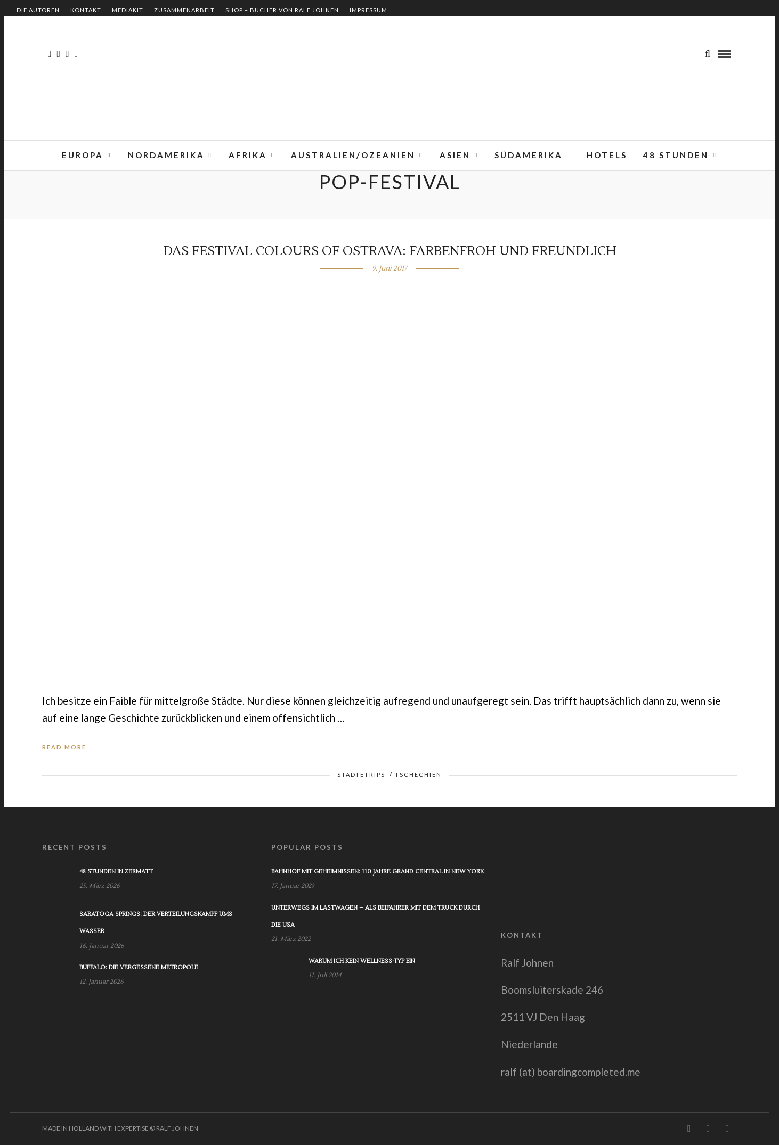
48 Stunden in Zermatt (116, 872)
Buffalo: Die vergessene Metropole (138, 967)
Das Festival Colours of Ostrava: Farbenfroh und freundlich (389, 251)
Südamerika (528, 155)
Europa (82, 155)
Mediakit (127, 9)
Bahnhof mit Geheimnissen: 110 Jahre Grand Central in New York (377, 872)
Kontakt (85, 9)
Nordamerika (166, 155)
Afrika (248, 155)
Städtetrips (361, 774)
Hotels (607, 155)
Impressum (368, 9)
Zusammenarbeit (184, 9)
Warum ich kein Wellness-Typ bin (362, 961)
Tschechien (418, 774)
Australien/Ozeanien (353, 155)
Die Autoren (38, 9)
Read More (64, 746)
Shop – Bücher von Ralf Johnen (282, 9)
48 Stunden (676, 155)
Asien (455, 155)
